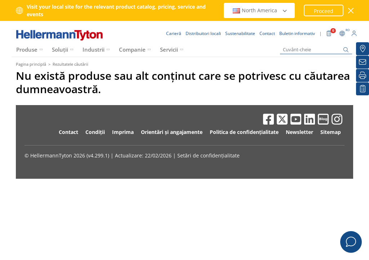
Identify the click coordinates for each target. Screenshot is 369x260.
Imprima (123, 132)
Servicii (169, 49)
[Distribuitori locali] (362, 48)
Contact (68, 132)
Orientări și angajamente (172, 132)
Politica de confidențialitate (244, 132)
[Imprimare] (362, 75)
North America (260, 10)
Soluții (60, 49)
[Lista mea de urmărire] (362, 88)
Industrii (94, 49)
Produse (26, 49)
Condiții (95, 132)
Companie (132, 49)
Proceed (323, 11)
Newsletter (299, 132)
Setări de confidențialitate (208, 155)
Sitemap (330, 132)
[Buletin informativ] (362, 62)
